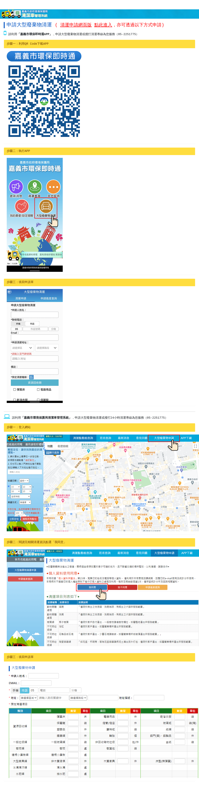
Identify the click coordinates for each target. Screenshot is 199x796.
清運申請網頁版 (76, 25)
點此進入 (103, 25)
